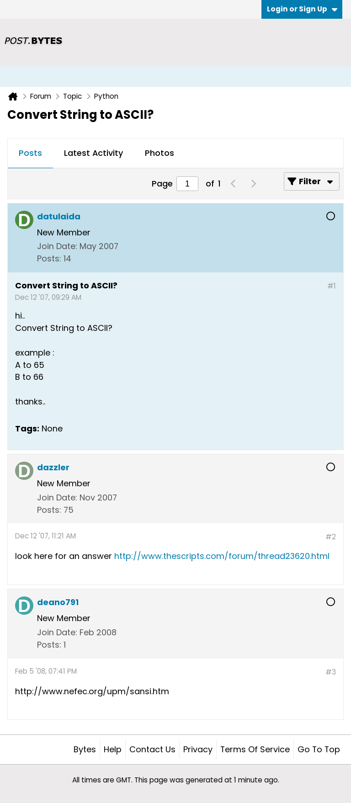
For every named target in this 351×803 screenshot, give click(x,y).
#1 (331, 286)
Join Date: (57, 246)
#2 (330, 537)
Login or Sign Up (302, 9)
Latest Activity (93, 153)
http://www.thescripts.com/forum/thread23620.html (222, 556)
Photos (159, 153)
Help (113, 749)
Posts (30, 153)
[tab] (30, 153)
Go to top (319, 749)
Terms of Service (255, 749)
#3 (330, 672)
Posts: (49, 258)
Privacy (198, 749)
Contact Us (152, 749)
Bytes (85, 749)
